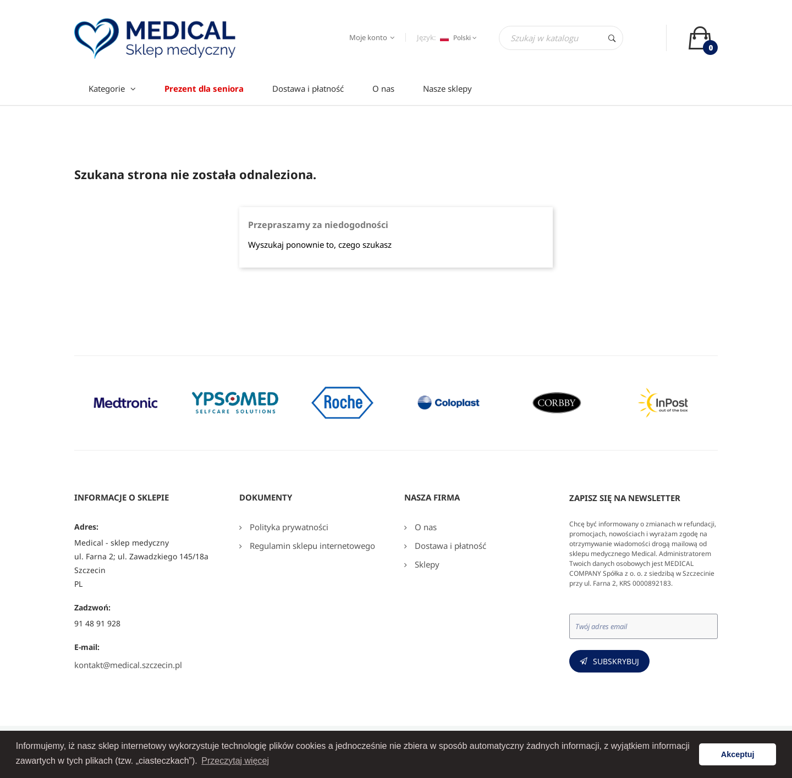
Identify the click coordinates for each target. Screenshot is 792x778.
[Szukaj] (561, 37)
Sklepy (426, 564)
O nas (425, 526)
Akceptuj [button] (738, 754)
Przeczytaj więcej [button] (235, 760)
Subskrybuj (616, 661)
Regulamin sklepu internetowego (311, 545)
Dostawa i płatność (449, 545)
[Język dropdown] (457, 38)
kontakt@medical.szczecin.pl (128, 664)
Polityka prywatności (288, 526)
